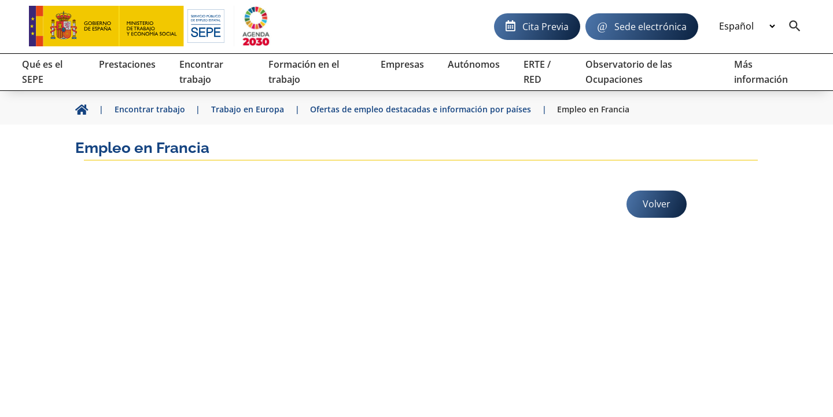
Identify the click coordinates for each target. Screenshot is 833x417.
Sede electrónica (650, 26)
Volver (656, 203)
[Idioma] (747, 27)
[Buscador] (795, 26)
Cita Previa (545, 26)
